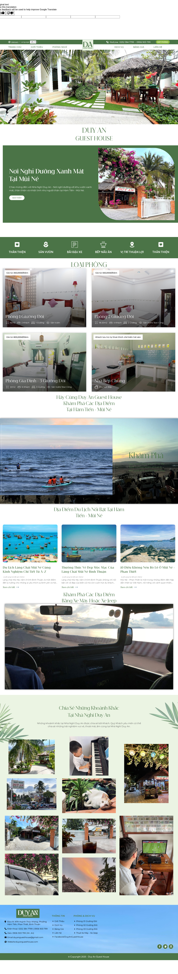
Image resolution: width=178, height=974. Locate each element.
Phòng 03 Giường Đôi (86, 929)
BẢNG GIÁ (138, 47)
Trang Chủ (14, 47)
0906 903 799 (143, 42)
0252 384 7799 (126, 42)
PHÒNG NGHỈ (59, 47)
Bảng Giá (59, 929)
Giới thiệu (37, 47)
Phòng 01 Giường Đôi (86, 921)
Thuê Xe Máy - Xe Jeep (87, 933)
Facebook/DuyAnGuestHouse (63, 937)
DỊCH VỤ (119, 47)
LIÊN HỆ (158, 47)
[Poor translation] (10, 13)
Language (25, 42)
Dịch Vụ (58, 925)
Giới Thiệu (59, 921)
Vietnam (13, 42)
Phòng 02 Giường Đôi (86, 925)
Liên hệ (58, 933)
